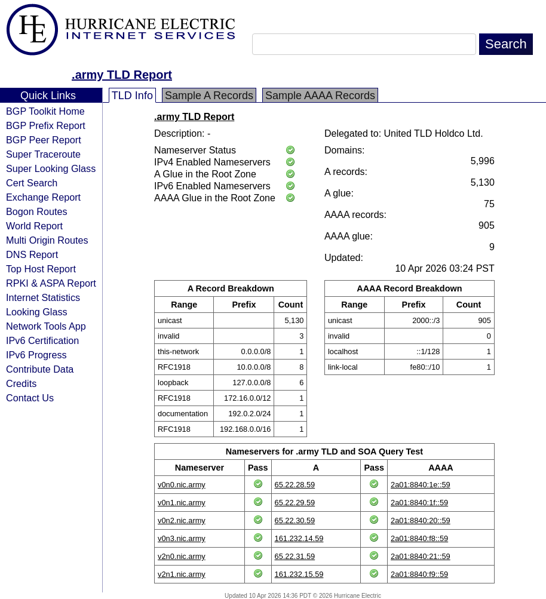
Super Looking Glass (51, 168)
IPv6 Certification (42, 340)
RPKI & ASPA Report (51, 283)
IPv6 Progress (36, 354)
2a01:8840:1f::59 (419, 502)
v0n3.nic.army (181, 538)
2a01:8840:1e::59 (420, 484)
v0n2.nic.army (181, 520)
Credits (21, 383)
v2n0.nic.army (181, 556)
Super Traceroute (43, 154)
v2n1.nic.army (181, 574)
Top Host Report (41, 268)
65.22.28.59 (295, 484)
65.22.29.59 (295, 502)
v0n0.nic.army (181, 484)
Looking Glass (37, 311)
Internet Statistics (43, 297)
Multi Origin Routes (47, 240)
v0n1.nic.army (181, 502)
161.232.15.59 (299, 574)
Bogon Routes (37, 211)
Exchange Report (43, 197)
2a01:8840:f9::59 (419, 574)
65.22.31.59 (295, 556)
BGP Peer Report (43, 139)
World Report (34, 225)
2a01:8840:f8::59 (419, 538)
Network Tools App (46, 326)
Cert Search (31, 182)
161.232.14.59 (299, 538)
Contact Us (30, 397)
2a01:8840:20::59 (420, 520)
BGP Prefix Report (45, 125)
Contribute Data (39, 369)
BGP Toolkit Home (45, 111)
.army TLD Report (122, 74)
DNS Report (32, 254)
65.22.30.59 (295, 520)
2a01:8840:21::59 (420, 556)
